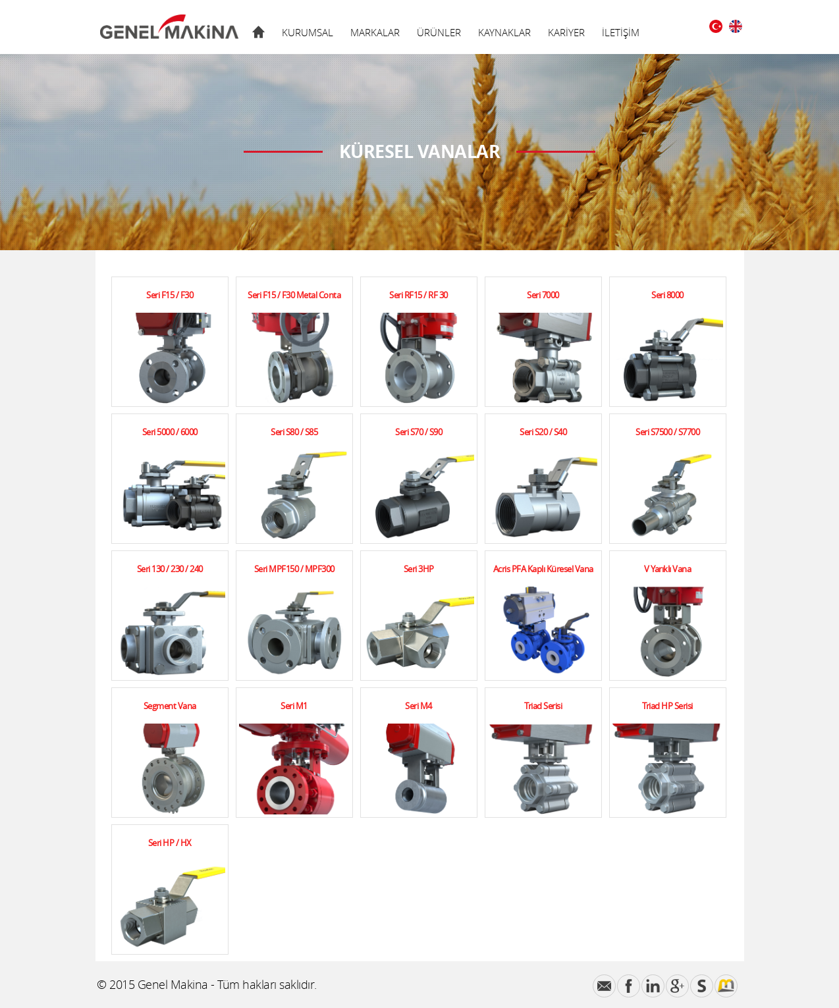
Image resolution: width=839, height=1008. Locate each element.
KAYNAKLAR (504, 32)
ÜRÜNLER (439, 32)
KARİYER (566, 32)
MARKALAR (375, 32)
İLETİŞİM (620, 32)
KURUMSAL (307, 32)
